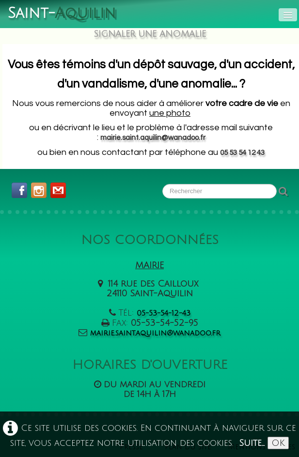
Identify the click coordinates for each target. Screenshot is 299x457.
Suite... (252, 443)
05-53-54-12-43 (163, 313)
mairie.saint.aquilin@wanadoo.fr (152, 137)
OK (278, 443)
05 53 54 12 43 (242, 152)
